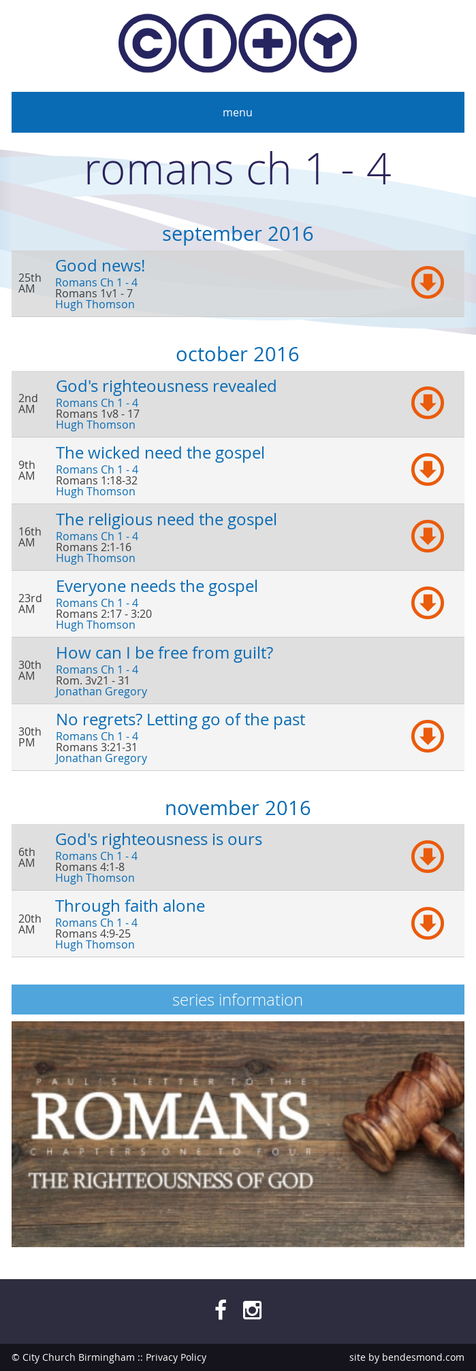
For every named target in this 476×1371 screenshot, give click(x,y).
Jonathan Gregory (101, 691)
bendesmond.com (423, 1357)
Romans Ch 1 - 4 (96, 282)
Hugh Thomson (95, 304)
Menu (238, 112)
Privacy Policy (176, 1357)
